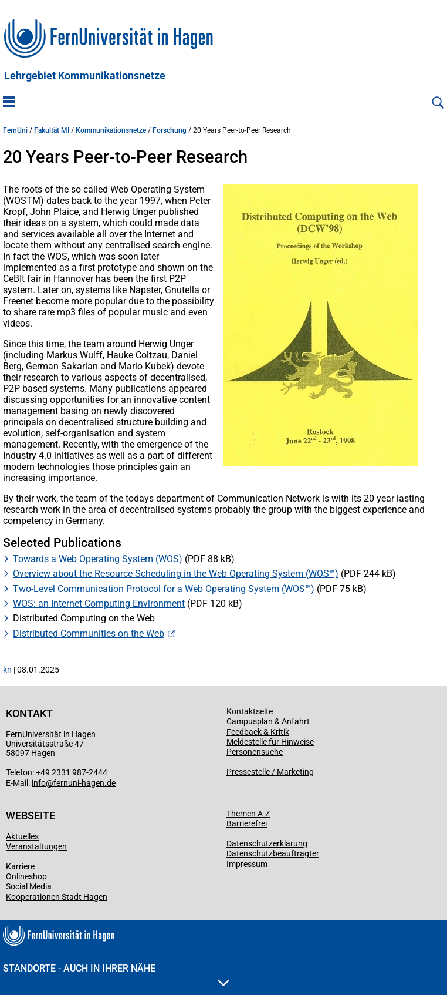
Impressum (246, 864)
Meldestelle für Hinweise (270, 742)
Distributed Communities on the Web (88, 633)
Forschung (170, 130)
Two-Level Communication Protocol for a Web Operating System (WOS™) (163, 588)
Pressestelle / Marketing (270, 771)
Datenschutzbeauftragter (272, 853)
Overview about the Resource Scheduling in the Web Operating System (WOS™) (175, 573)
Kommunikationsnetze (111, 130)
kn (7, 669)
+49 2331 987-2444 (71, 772)
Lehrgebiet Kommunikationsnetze (84, 76)
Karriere (20, 866)
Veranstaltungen (36, 846)
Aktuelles (22, 836)
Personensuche (254, 752)
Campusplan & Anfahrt (268, 721)
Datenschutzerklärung (266, 843)
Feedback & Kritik (257, 732)
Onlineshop (26, 876)
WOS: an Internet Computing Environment (99, 603)
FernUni (15, 130)
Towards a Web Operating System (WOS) (97, 558)
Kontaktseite (249, 711)
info (39, 783)
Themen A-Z (248, 813)
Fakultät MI (51, 130)
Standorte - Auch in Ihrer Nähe (116, 974)
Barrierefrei (246, 823)
